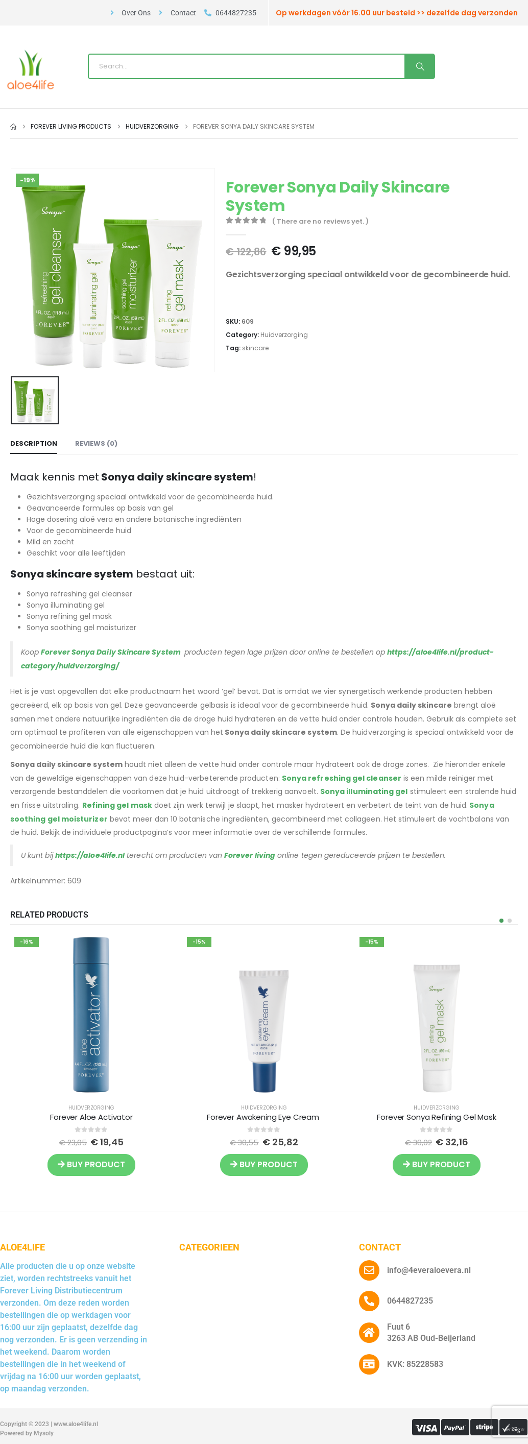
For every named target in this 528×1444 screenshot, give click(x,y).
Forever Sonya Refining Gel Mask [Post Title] (436, 1117)
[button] (501, 920)
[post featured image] (91, 1014)
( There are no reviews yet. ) (320, 221)
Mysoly (44, 1433)
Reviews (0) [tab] (96, 443)
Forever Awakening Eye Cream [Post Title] (264, 1117)
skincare (255, 348)
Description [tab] (33, 443)
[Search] (419, 66)
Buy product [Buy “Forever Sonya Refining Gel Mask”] (436, 1164)
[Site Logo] (30, 69)
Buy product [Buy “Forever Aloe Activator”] (91, 1164)
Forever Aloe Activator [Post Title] (91, 1117)
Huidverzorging (284, 334)
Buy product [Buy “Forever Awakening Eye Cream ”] (264, 1164)
